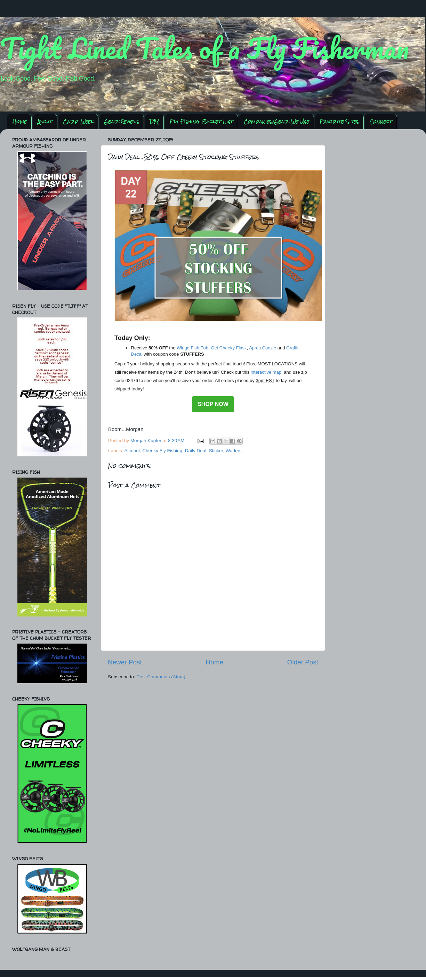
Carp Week (78, 121)
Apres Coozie (262, 347)
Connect (380, 121)
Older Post (302, 662)
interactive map (266, 372)
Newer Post (125, 662)
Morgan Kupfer (146, 440)
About (45, 121)
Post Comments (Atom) (161, 676)
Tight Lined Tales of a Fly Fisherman (204, 48)
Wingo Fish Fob (192, 347)
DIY (154, 121)
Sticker (216, 450)
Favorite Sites (339, 121)
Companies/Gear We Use (276, 121)
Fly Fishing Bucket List (201, 121)
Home (20, 121)
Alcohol (132, 450)
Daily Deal (196, 450)
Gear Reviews (121, 121)
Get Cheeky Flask (229, 347)
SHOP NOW (213, 404)
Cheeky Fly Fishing (162, 450)
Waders (234, 450)
